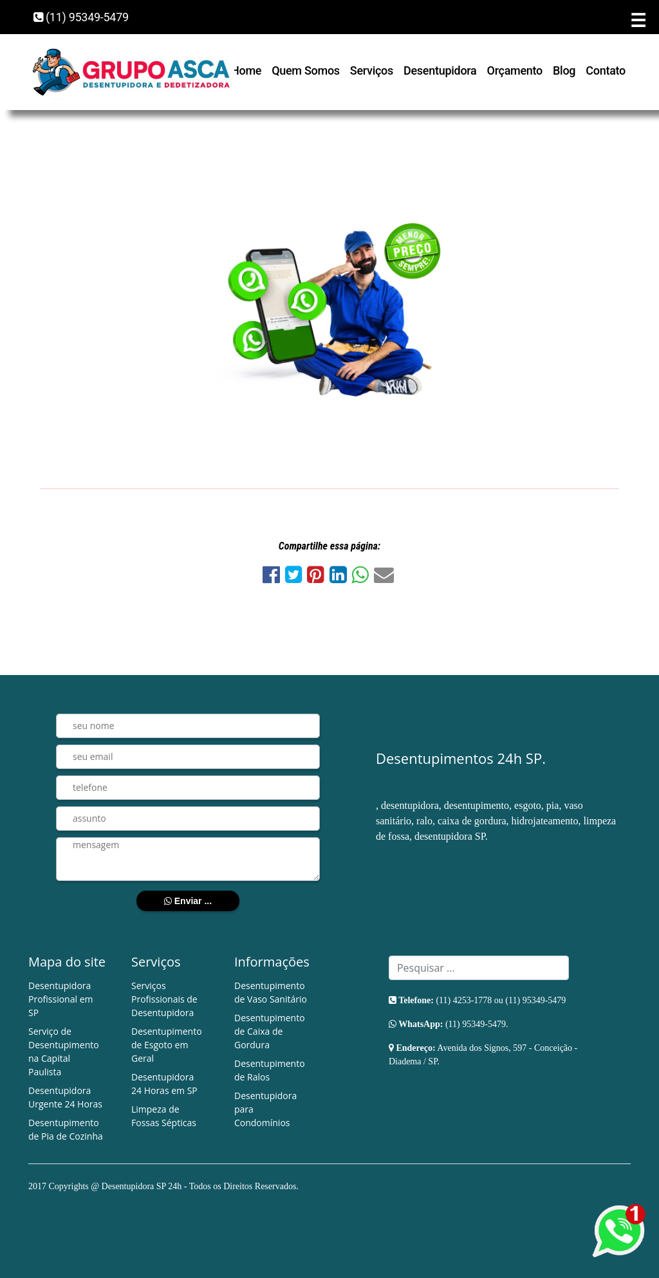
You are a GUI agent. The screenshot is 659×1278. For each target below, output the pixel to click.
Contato (606, 70)
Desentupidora (440, 70)
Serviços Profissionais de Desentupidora (164, 999)
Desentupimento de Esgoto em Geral (166, 1044)
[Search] (479, 968)
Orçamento (515, 70)
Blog (564, 70)
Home (246, 70)
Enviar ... (188, 901)
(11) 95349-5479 (81, 17)
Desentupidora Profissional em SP (60, 999)
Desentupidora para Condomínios (265, 1109)
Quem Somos (306, 70)
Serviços (371, 70)
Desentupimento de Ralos (269, 1070)
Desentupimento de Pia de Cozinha (65, 1129)
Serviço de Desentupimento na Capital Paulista (63, 1051)
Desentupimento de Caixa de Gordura (269, 1031)
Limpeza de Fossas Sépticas (163, 1116)
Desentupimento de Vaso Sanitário (270, 992)
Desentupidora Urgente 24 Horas (65, 1097)
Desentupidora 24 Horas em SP (164, 1084)
